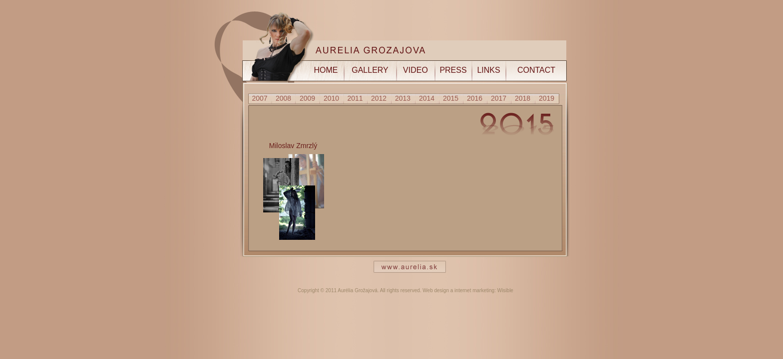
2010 (331, 98)
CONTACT (536, 70)
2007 (259, 98)
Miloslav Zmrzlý (293, 146)
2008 (283, 98)
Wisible (505, 290)
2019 (546, 98)
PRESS (452, 70)
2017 (498, 98)
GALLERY (370, 70)
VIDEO (415, 70)
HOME (326, 70)
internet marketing (474, 290)
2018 (522, 98)
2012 (379, 98)
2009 (307, 98)
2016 (474, 98)
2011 (355, 98)
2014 (426, 98)
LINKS (488, 70)
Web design (435, 290)
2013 (402, 98)
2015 (450, 98)
